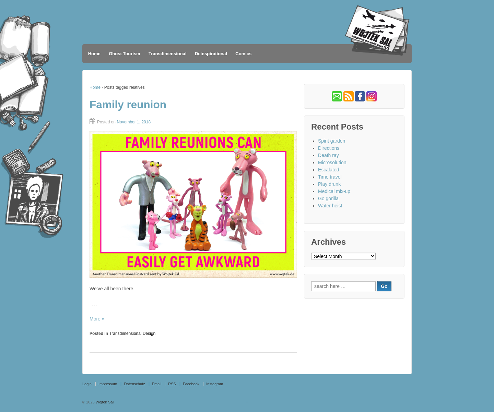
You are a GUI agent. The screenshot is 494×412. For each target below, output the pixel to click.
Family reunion (128, 104)
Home (94, 53)
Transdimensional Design (132, 333)
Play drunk (329, 184)
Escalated (328, 169)
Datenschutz (134, 384)
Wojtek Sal (104, 402)
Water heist (330, 205)
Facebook (191, 384)
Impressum (107, 384)
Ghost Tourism (124, 53)
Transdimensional (168, 53)
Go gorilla (328, 198)
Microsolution (332, 162)
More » (97, 319)
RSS (172, 384)
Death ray (328, 155)
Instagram (214, 384)
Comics (243, 53)
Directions (328, 148)
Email (157, 384)
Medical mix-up (334, 191)
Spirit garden (331, 141)
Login (87, 384)
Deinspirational (211, 53)
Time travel (330, 177)
